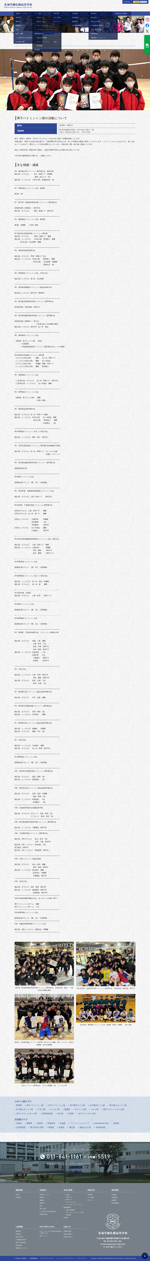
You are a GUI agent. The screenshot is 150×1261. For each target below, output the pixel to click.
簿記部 (72, 1127)
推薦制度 (113, 1200)
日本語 (136, 2)
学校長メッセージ (45, 1194)
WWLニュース (44, 1236)
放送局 (40, 1123)
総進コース (69, 1199)
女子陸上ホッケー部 (24, 1109)
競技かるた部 (85, 1127)
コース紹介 (67, 1194)
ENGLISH (143, 2)
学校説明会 (19, 1245)
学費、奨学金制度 (21, 1242)
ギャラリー (91, 1200)
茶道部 (61, 1127)
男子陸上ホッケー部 (118, 1105)
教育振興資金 (34, 1258)
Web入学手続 (19, 1237)
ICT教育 (66, 1217)
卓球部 (71, 1114)
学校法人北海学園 (21, 1258)
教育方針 (42, 1197)
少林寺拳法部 (47, 1114)
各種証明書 (115, 8)
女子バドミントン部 (56, 1105)
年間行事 (90, 1194)
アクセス (103, 8)
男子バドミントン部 (35, 1105)
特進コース (69, 1197)
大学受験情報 (115, 1203)
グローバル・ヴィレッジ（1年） (75, 1212)
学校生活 (65, 13)
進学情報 (84, 13)
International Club (101, 1123)
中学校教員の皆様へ (21, 1239)
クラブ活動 (91, 1197)
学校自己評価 (43, 1214)
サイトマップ (82, 1258)
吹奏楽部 (51, 1123)
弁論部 (63, 1123)
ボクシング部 (80, 1109)
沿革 (41, 1206)
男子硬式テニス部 (77, 1105)
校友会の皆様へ (121, 13)
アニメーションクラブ (79, 1123)
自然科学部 (100, 1127)
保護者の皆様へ (68, 1231)
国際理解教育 (67, 1207)
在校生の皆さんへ (69, 1237)
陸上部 (60, 1114)
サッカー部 (55, 1109)
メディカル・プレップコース (74, 1204)
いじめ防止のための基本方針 (48, 1211)
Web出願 (18, 1234)
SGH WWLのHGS (47, 1227)
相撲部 (67, 1109)
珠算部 (51, 1127)
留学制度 (68, 1215)
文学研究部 (21, 1127)
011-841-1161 (112, 1241)
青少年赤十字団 (36, 1127)
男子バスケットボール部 (113, 1109)
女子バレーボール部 (87, 1114)
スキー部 (41, 1109)
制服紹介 (42, 1203)
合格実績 (113, 1194)
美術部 (116, 1123)
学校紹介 (28, 13)
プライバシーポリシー (48, 1258)
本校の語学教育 (70, 1210)
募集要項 (18, 1231)
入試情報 (103, 13)
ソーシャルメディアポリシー (66, 1258)
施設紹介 (42, 1200)
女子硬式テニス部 (97, 1105)
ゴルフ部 (94, 1109)
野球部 (19, 1105)
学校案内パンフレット (22, 1248)
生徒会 (19, 1123)
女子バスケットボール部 (26, 1114)
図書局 (29, 1123)
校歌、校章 (43, 1208)
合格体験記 (114, 1197)
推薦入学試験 (75, 1167)
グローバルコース (71, 1202)
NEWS (17, 1194)
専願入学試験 (75, 1171)
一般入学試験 (75, 1174)
